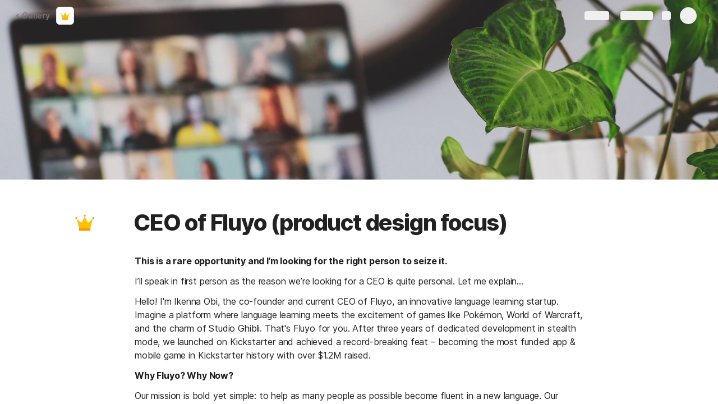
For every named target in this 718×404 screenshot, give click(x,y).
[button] (85, 223)
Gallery (32, 15)
